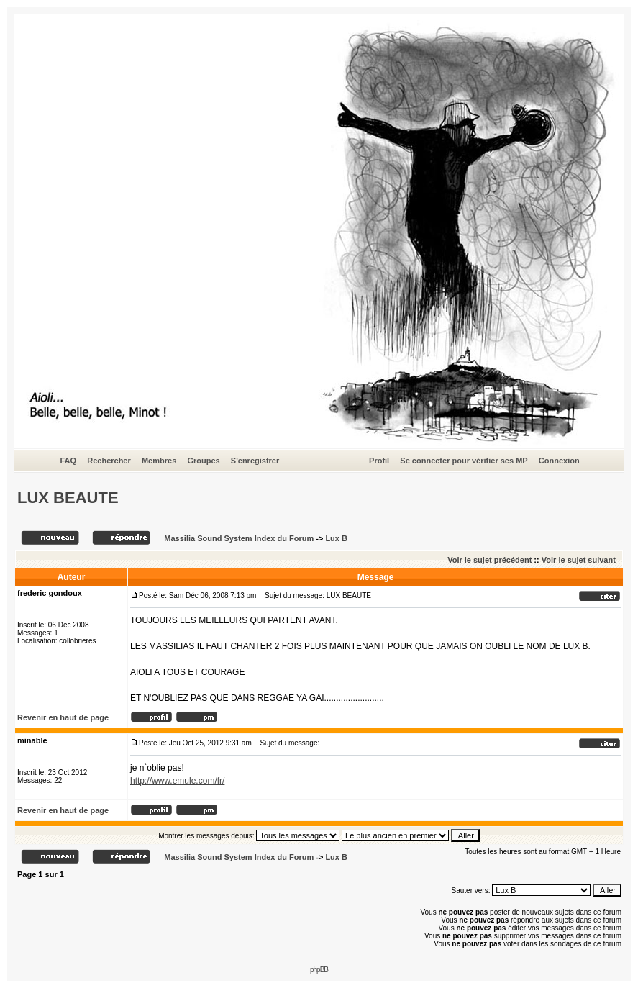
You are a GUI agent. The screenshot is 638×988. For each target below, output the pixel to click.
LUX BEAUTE (68, 498)
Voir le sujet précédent (489, 560)
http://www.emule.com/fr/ (177, 781)
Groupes (203, 460)
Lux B (336, 538)
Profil (379, 460)
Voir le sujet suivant (579, 560)
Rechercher (109, 460)
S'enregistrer (255, 460)
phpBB (319, 970)
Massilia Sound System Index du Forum (239, 538)
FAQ (68, 460)
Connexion (559, 460)
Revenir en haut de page (63, 717)
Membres (159, 460)
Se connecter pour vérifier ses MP (463, 460)
